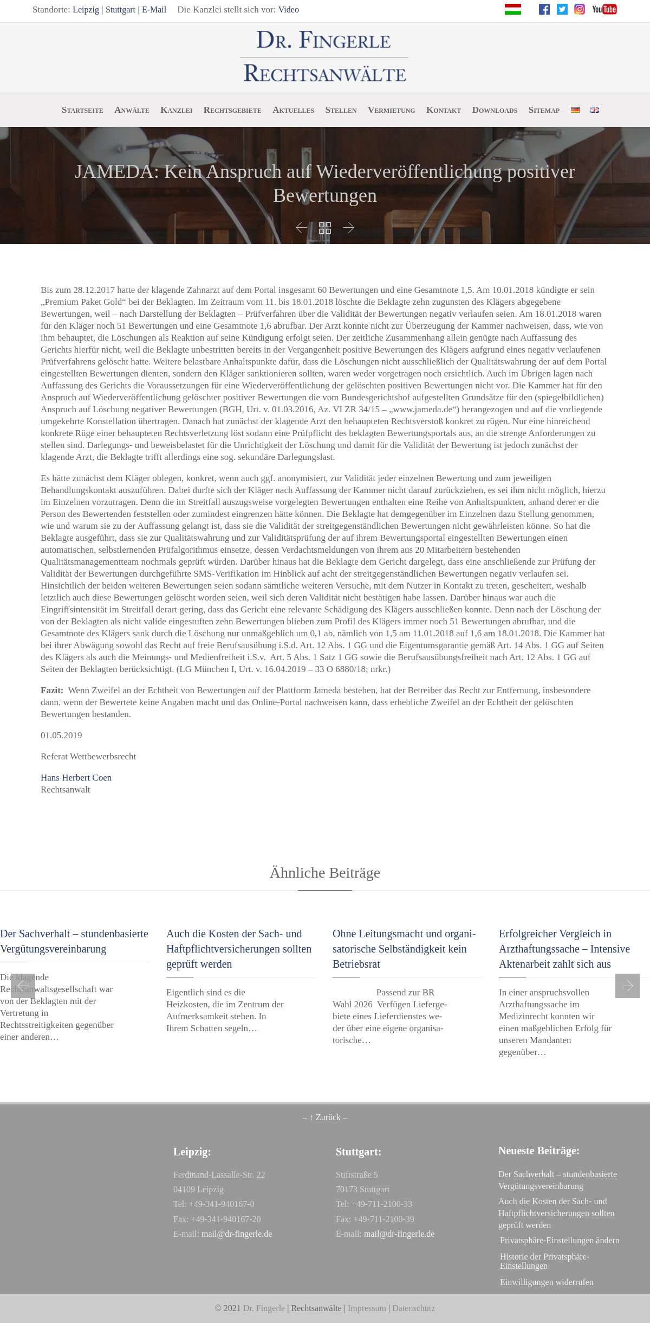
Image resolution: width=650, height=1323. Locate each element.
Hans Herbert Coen (76, 777)
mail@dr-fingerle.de (237, 1233)
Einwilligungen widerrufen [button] (547, 1282)
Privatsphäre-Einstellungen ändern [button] (560, 1240)
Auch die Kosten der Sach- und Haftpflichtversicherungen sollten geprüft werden (238, 949)
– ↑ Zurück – (325, 1117)
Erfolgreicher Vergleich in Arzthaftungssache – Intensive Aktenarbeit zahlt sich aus (564, 949)
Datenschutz (413, 1308)
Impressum (367, 1308)
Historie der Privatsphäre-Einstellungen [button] (544, 1261)
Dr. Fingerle (264, 1308)
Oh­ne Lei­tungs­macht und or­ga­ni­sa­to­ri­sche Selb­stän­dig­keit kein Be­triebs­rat (404, 949)
